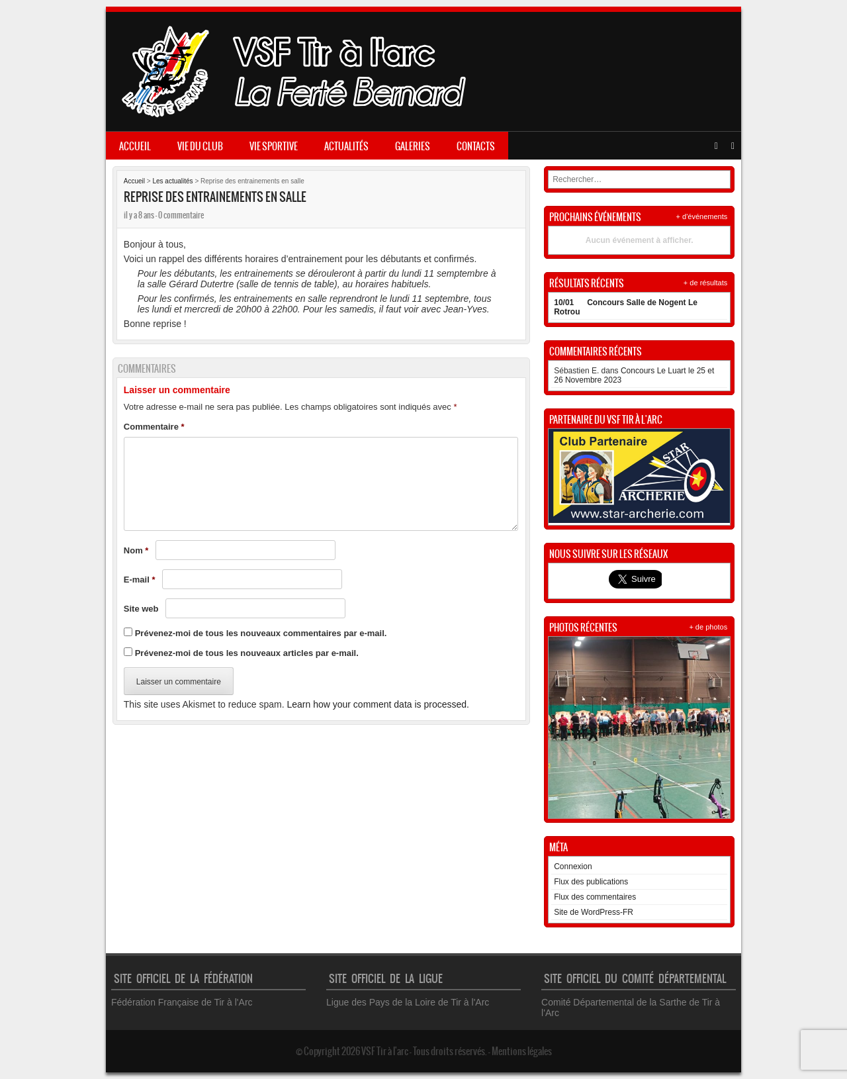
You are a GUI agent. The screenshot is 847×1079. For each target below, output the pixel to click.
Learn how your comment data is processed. (377, 704)
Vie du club (200, 146)
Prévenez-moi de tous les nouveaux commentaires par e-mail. (261, 633)
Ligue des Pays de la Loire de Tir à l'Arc (407, 1002)
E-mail (140, 580)
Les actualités (172, 181)
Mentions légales (522, 1051)
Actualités (346, 146)
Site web (141, 609)
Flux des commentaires (595, 897)
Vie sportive (273, 146)
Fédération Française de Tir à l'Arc (182, 1002)
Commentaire (154, 427)
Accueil (135, 146)
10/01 (564, 302)
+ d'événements (702, 216)
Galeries (412, 146)
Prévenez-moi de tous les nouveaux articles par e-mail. (247, 653)
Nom (136, 550)
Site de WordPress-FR (593, 912)
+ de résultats (705, 283)
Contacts (476, 146)
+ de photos (708, 627)
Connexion (573, 866)
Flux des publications (591, 881)
